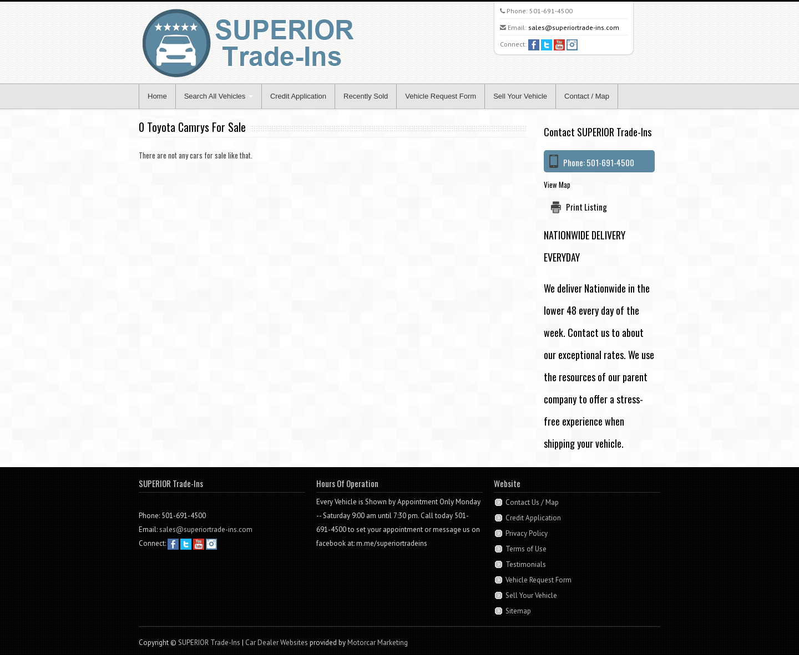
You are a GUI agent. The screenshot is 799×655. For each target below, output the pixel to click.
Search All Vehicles (218, 96)
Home (157, 96)
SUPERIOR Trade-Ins (209, 642)
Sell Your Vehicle (520, 96)
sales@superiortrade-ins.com (573, 27)
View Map (557, 184)
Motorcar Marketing (377, 642)
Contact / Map (586, 96)
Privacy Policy (526, 533)
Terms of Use (526, 549)
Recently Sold (365, 96)
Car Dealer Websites (276, 642)
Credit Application (298, 96)
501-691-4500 (551, 11)
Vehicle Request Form (440, 96)
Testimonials (525, 564)
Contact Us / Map (532, 502)
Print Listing (586, 207)
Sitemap (518, 611)
